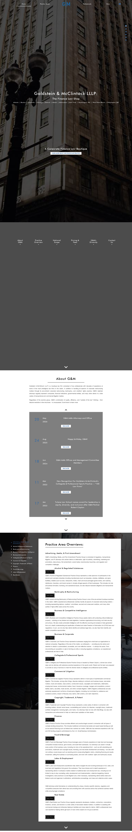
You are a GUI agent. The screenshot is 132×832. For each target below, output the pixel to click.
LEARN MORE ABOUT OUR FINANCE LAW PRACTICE (66, 153)
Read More (66, 426)
